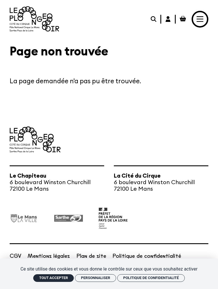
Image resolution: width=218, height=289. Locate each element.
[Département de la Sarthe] (68, 218)
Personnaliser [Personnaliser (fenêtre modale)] (95, 278)
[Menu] (200, 19)
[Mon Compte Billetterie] (168, 19)
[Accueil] (34, 19)
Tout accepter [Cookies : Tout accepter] (53, 278)
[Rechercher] (154, 19)
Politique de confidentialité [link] (151, 278)
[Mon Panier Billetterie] (183, 19)
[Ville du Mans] (24, 218)
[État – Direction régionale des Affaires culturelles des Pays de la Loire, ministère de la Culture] (113, 218)
